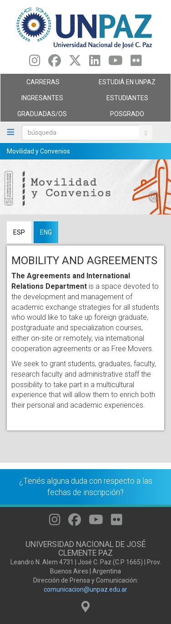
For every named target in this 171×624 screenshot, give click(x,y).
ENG (46, 232)
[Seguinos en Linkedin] (95, 62)
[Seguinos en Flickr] (136, 62)
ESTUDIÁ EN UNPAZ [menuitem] (126, 84)
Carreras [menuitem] (40, 84)
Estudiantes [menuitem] (126, 100)
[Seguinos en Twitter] (75, 62)
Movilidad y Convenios (38, 151)
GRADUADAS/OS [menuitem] (40, 116)
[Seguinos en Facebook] (54, 62)
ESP (19, 232)
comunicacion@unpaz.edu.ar (85, 589)
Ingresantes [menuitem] (40, 100)
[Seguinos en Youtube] (115, 62)
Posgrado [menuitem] (126, 116)
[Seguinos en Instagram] (34, 62)
